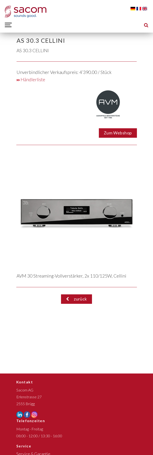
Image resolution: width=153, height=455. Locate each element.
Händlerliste (31, 79)
